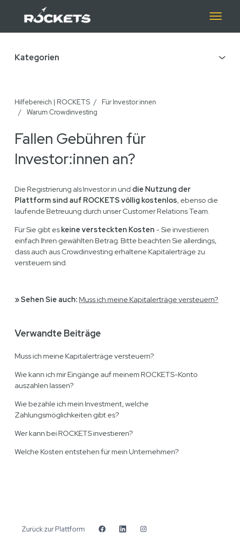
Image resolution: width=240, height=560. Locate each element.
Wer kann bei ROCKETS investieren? (74, 433)
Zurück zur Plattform (53, 529)
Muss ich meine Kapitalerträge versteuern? (148, 299)
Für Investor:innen (129, 102)
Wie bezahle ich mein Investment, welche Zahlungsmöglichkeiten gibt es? (82, 409)
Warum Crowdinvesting (62, 112)
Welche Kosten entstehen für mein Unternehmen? (97, 452)
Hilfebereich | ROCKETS (52, 102)
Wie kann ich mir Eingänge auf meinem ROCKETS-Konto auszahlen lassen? (106, 380)
